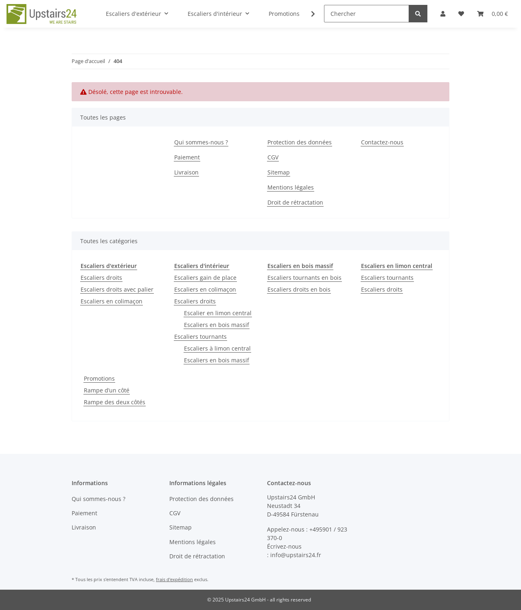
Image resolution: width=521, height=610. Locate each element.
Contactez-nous (382, 142)
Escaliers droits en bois (299, 289)
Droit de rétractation (295, 202)
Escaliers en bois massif (216, 325)
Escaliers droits (101, 277)
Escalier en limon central (218, 313)
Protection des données (299, 142)
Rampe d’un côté (106, 390)
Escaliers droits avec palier (117, 289)
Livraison (186, 172)
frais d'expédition (174, 579)
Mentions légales (290, 187)
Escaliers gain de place (205, 277)
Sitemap (278, 172)
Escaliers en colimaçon (111, 301)
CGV (272, 157)
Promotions (99, 378)
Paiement (187, 157)
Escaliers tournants (200, 336)
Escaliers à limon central (217, 348)
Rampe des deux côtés (114, 402)
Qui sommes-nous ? (201, 142)
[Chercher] (366, 13)
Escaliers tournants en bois (304, 277)
